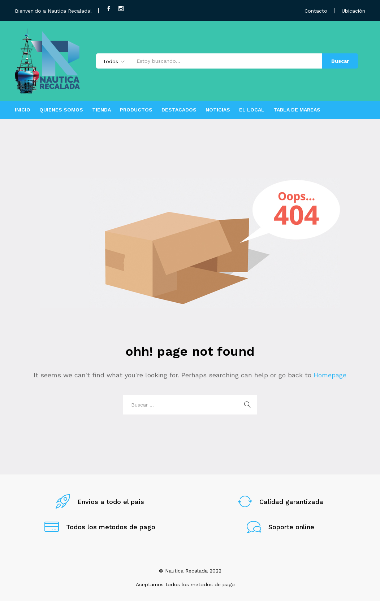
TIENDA (101, 109)
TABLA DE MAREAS (296, 109)
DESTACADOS (179, 109)
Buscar (340, 61)
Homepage (330, 375)
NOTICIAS (218, 109)
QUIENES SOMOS (61, 109)
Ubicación (353, 11)
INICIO (22, 109)
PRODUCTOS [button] (136, 109)
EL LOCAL (251, 109)
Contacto (316, 11)
